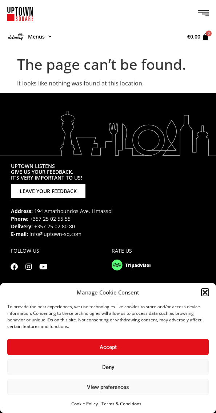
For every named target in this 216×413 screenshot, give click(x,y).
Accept (108, 347)
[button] (205, 292)
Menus (30, 36)
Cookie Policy (84, 404)
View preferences (108, 387)
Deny (108, 367)
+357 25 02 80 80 (54, 226)
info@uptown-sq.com (55, 233)
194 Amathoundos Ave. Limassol (73, 211)
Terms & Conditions (121, 404)
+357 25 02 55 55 (50, 218)
